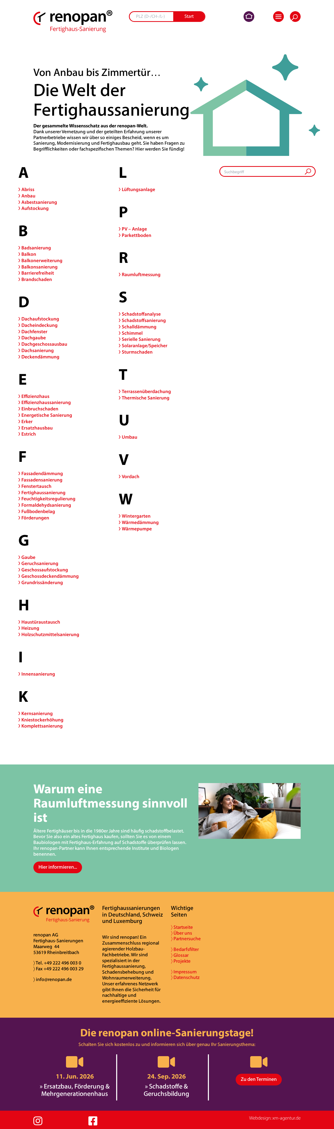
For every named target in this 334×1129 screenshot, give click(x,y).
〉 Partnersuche (186, 939)
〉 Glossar (180, 955)
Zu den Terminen (259, 1079)
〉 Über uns (181, 933)
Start (189, 16)
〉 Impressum (184, 972)
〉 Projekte (181, 961)
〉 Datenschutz (185, 977)
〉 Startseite (182, 927)
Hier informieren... (57, 867)
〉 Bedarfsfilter (185, 949)
